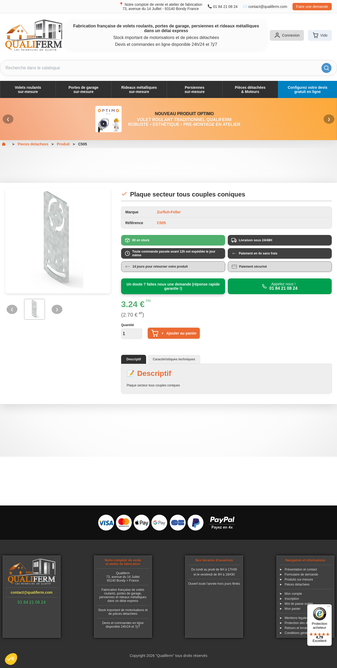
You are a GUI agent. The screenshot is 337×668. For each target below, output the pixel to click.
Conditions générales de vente (306, 633)
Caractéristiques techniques (174, 359)
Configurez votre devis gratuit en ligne (308, 89)
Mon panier (292, 609)
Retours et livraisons (299, 628)
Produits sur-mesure (299, 579)
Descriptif (133, 359)
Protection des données (301, 623)
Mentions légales (296, 618)
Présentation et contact (301, 569)
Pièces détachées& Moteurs (250, 89)
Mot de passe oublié (299, 604)
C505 (82, 144)
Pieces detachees (33, 144)
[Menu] (328, 607)
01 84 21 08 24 (225, 6)
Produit (63, 144)
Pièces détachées (297, 584)
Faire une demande (312, 6)
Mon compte (293, 594)
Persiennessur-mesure (195, 89)
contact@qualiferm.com (267, 6)
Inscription (292, 599)
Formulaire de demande (301, 574)
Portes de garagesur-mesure (83, 89)
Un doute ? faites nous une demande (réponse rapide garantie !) (173, 286)
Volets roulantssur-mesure (28, 89)
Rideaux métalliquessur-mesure (139, 89)
